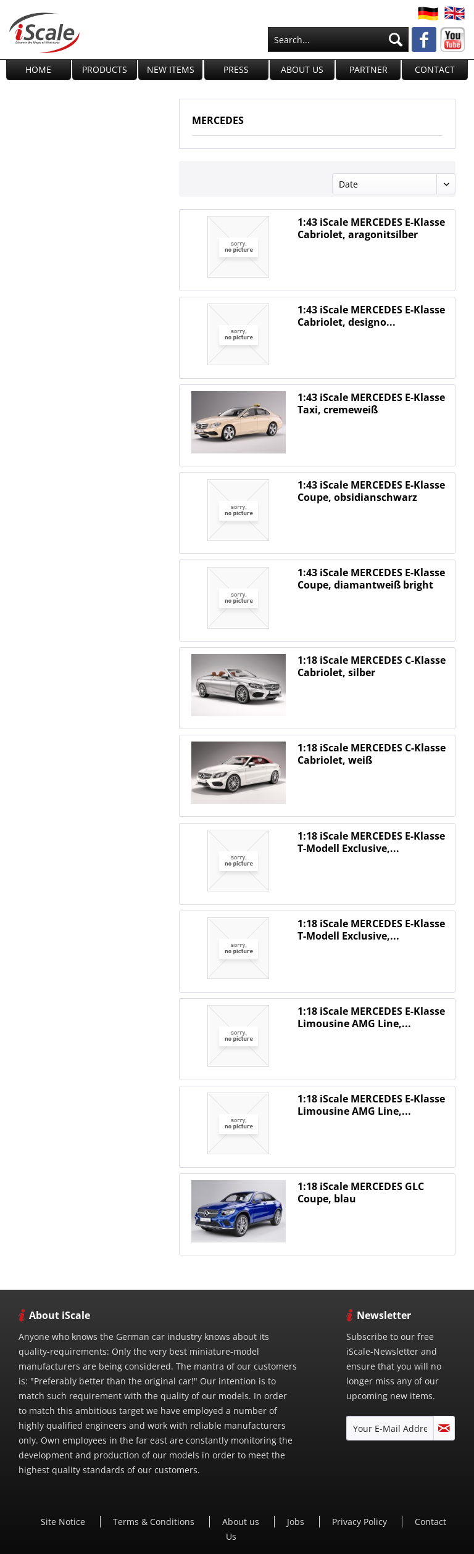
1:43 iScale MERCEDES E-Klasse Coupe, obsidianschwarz (371, 491)
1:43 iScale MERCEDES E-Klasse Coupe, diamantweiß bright (371, 578)
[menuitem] (338, 39)
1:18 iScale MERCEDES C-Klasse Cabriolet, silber (371, 666)
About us (242, 1521)
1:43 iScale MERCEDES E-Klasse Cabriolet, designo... (371, 316)
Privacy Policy (360, 1521)
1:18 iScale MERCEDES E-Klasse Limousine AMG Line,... (371, 1017)
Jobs (297, 1521)
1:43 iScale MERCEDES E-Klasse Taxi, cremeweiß (371, 403)
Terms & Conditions (155, 1521)
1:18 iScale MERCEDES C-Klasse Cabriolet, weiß (371, 754)
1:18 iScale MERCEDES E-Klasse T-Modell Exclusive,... (371, 842)
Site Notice (64, 1521)
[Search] (396, 39)
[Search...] (338, 39)
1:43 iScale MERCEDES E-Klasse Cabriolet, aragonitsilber (371, 228)
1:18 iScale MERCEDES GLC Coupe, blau (360, 1192)
